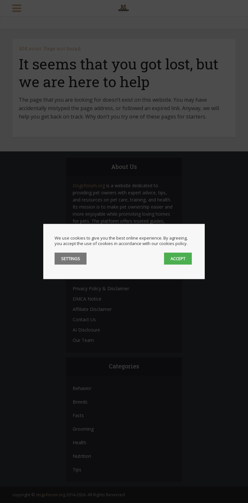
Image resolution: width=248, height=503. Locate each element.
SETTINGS (70, 259)
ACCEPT (177, 259)
